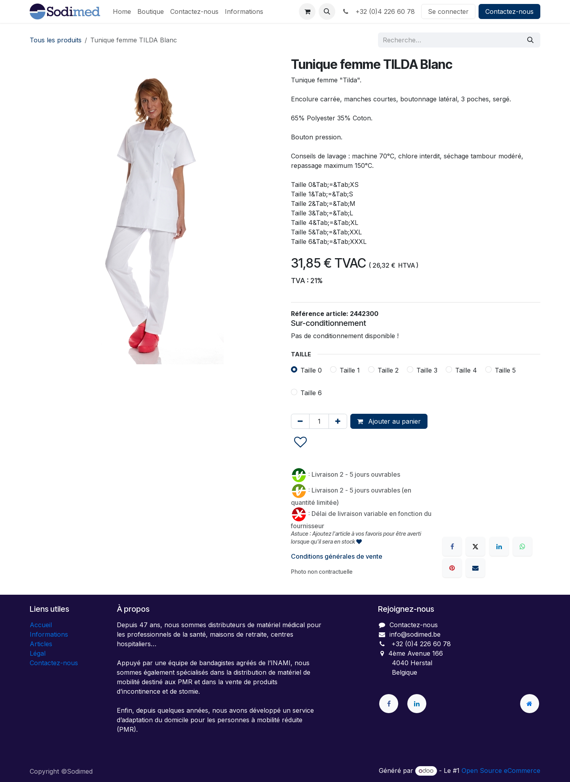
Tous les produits (56, 40)
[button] (327, 11)
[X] (475, 546)
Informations (49, 634)
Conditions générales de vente (336, 556)
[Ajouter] (338, 421)
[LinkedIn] (499, 546)
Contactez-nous (509, 11)
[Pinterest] (452, 567)
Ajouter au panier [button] (389, 421)
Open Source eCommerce (501, 770)
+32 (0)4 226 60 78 (378, 11)
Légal (38, 653)
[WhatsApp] (522, 546)
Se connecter (448, 11)
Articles (41, 644)
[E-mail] (475, 567)
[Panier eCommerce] (307, 11)
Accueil (41, 625)
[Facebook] (452, 546)
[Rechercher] (530, 40)
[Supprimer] (300, 421)
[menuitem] (122, 11)
